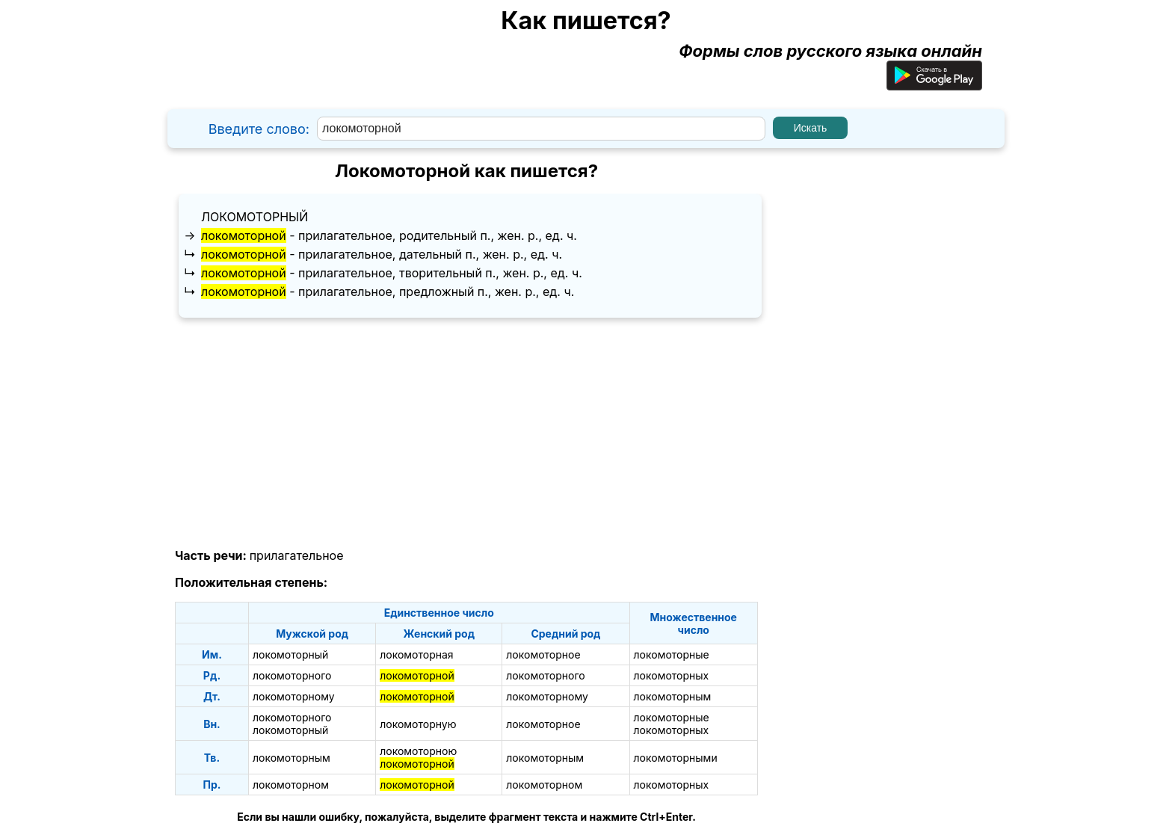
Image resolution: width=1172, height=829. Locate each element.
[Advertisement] (466, 433)
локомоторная (416, 654)
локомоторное (543, 654)
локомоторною (418, 751)
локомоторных (671, 675)
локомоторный (254, 216)
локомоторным (673, 696)
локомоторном (291, 784)
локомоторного (292, 675)
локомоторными (676, 757)
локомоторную (418, 724)
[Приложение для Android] (934, 84)
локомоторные (671, 654)
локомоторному (294, 696)
